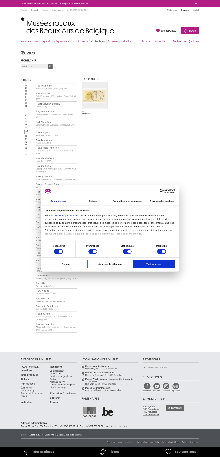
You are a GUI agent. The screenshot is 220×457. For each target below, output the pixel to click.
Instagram (166, 391)
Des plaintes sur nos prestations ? (120, 442)
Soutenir (55, 398)
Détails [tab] (93, 201)
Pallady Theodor (56, 177)
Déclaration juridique (170, 442)
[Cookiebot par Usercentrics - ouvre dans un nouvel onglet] (162, 191)
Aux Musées (28, 383)
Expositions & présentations (58, 41)
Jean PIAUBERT (90, 79)
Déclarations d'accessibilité (148, 442)
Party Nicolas (46, 292)
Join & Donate (168, 30)
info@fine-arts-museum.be (117, 426)
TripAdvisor (175, 391)
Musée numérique (58, 387)
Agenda (83, 41)
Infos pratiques (29, 41)
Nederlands (172, 10)
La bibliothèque (57, 371)
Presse (45, 10)
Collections (98, 41)
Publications (56, 373)
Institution (126, 41)
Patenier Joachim (56, 327)
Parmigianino (56, 277)
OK (50, 66)
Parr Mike (45, 284)
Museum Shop (27, 390)
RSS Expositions (151, 409)
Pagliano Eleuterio (54, 114)
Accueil (24, 10)
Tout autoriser (154, 264)
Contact (34, 10)
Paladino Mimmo (44, 141)
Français (185, 10)
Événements (57, 10)
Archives (54, 379)
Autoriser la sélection (110, 264)
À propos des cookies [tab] (162, 201)
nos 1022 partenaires (66, 215)
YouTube (156, 391)
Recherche (179, 41)
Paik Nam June (55, 125)
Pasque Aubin (51, 299)
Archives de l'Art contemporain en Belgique (62, 383)
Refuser (66, 264)
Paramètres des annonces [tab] (127, 201)
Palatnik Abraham (45, 159)
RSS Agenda (149, 406)
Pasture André (54, 316)
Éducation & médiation (155, 41)
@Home (194, 41)
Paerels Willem (56, 96)
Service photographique (61, 376)
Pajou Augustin (47, 134)
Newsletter (176, 408)
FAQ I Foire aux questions (29, 368)
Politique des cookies (190, 442)
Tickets (192, 30)
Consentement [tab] (58, 201)
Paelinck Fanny (51, 87)
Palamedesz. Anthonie (54, 150)
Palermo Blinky (56, 169)
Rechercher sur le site (67, 10)
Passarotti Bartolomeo (47, 307)
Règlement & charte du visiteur (31, 394)
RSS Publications (151, 414)
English (196, 10)
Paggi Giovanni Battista (48, 105)
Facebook (147, 391)
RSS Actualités (150, 412)
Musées (113, 41)
